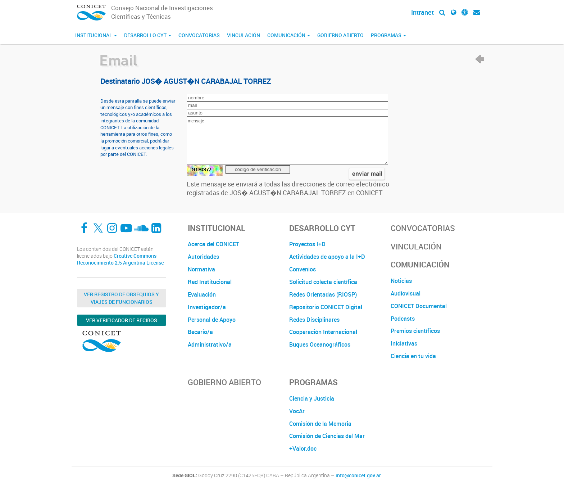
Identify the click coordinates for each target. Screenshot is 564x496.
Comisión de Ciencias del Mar (327, 436)
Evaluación (202, 294)
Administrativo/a (210, 344)
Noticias (401, 281)
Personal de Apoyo (212, 320)
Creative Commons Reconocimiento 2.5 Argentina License (120, 259)
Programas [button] (388, 35)
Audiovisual (405, 293)
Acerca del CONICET (213, 244)
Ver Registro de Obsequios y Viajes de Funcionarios (121, 298)
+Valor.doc (303, 448)
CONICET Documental (419, 306)
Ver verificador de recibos (121, 320)
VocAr (297, 411)
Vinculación (243, 35)
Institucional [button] (96, 35)
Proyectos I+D (307, 244)
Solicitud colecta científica (323, 282)
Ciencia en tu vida (413, 356)
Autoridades (203, 257)
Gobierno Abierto (340, 35)
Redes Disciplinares (314, 320)
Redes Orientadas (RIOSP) (323, 294)
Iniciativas (404, 343)
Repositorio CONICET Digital (325, 307)
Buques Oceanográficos (319, 344)
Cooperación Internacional (323, 332)
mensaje (287, 141)
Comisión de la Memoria (320, 424)
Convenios (302, 269)
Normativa (201, 269)
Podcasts (403, 319)
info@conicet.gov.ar (358, 475)
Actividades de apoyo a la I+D (327, 257)
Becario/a (200, 332)
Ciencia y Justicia (311, 398)
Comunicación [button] (288, 35)
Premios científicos (415, 331)
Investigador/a (207, 307)
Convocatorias (199, 35)
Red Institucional (210, 282)
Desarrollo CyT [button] (147, 35)
